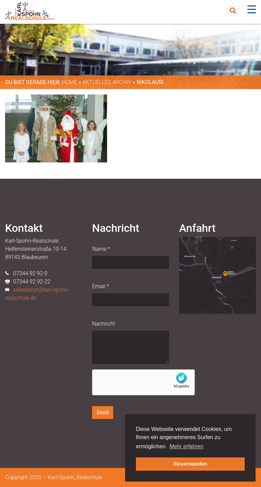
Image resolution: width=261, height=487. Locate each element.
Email (100, 286)
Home (69, 82)
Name (101, 249)
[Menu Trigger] (251, 9)
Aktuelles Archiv (106, 82)
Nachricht (103, 323)
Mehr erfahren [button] (187, 446)
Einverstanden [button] (190, 464)
